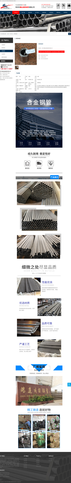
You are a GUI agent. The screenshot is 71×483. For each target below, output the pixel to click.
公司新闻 (50, 458)
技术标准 (51, 12)
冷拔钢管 (38, 464)
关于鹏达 (9, 12)
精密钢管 (38, 460)
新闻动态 (58, 12)
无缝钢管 (38, 458)
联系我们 (65, 12)
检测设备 (44, 12)
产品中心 (16, 12)
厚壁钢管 (15, 33)
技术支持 (50, 460)
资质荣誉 (30, 12)
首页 (3, 12)
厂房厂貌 (23, 12)
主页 (8, 33)
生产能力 (37, 12)
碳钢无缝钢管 (38, 465)
